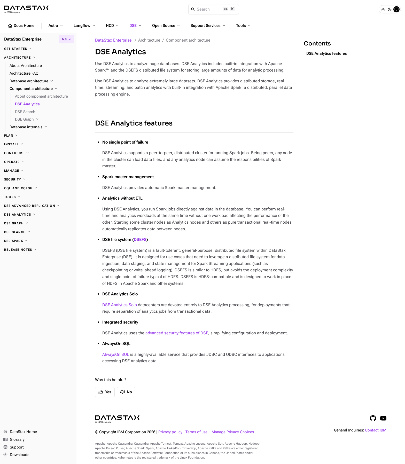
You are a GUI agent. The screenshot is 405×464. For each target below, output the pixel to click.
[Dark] (390, 9)
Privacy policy (170, 432)
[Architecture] (38, 57)
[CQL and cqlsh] (38, 188)
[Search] (213, 9)
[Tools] (38, 197)
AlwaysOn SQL (115, 354)
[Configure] (38, 153)
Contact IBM (375, 430)
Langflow (85, 25)
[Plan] (38, 135)
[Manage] (38, 170)
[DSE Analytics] (38, 214)
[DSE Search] (38, 232)
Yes (104, 392)
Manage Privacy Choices (233, 432)
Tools (244, 25)
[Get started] (38, 48)
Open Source (166, 25)
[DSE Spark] (38, 241)
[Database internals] (40, 127)
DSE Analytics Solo (119, 304)
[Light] (383, 9)
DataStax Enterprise (113, 40)
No (126, 392)
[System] (396, 9)
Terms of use (196, 432)
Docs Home (20, 25)
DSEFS (140, 239)
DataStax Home (20, 432)
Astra (56, 25)
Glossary (14, 440)
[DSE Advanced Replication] (38, 205)
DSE (135, 25)
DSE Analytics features (134, 123)
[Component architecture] (40, 89)
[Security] (38, 179)
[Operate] (38, 162)
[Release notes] (38, 249)
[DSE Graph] (43, 119)
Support (13, 447)
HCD (113, 25)
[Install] (38, 144)
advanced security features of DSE (176, 333)
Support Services (208, 25)
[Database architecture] (40, 81)
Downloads (16, 455)
